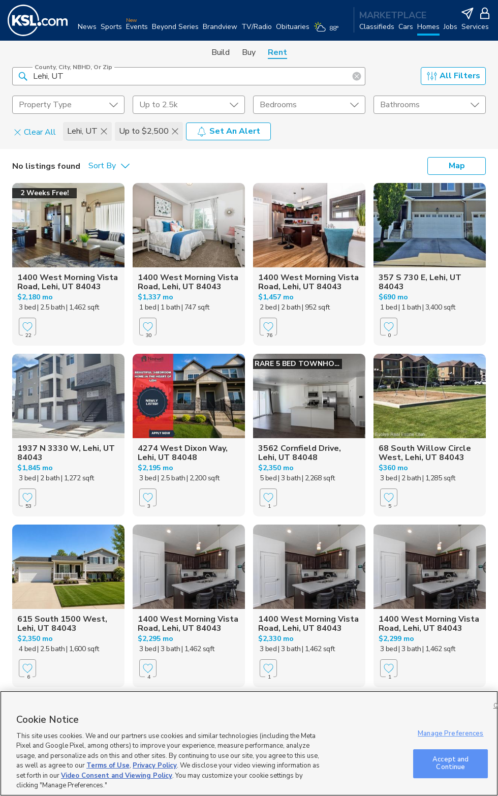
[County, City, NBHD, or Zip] (188, 76)
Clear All (35, 132)
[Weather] (328, 31)
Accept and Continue (450, 763)
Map (457, 165)
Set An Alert (228, 131)
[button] (23, 76)
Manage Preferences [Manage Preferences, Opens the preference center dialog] (450, 733)
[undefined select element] (68, 104)
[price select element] (189, 104)
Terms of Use (108, 765)
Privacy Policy (155, 765)
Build (220, 52)
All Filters (453, 75)
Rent (277, 52)
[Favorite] (27, 326)
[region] (249, 743)
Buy (249, 52)
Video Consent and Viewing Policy (116, 775)
